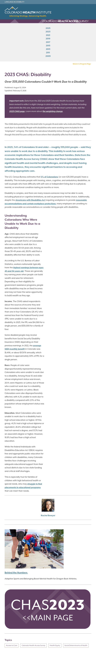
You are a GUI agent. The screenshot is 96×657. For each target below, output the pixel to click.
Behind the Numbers (16, 572)
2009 (48, 56)
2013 (48, 49)
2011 (48, 53)
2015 (48, 46)
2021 (48, 35)
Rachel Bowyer (48, 515)
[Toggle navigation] (89, 13)
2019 (48, 39)
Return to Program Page (82, 64)
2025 (48, 28)
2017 (48, 42)
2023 (48, 32)
